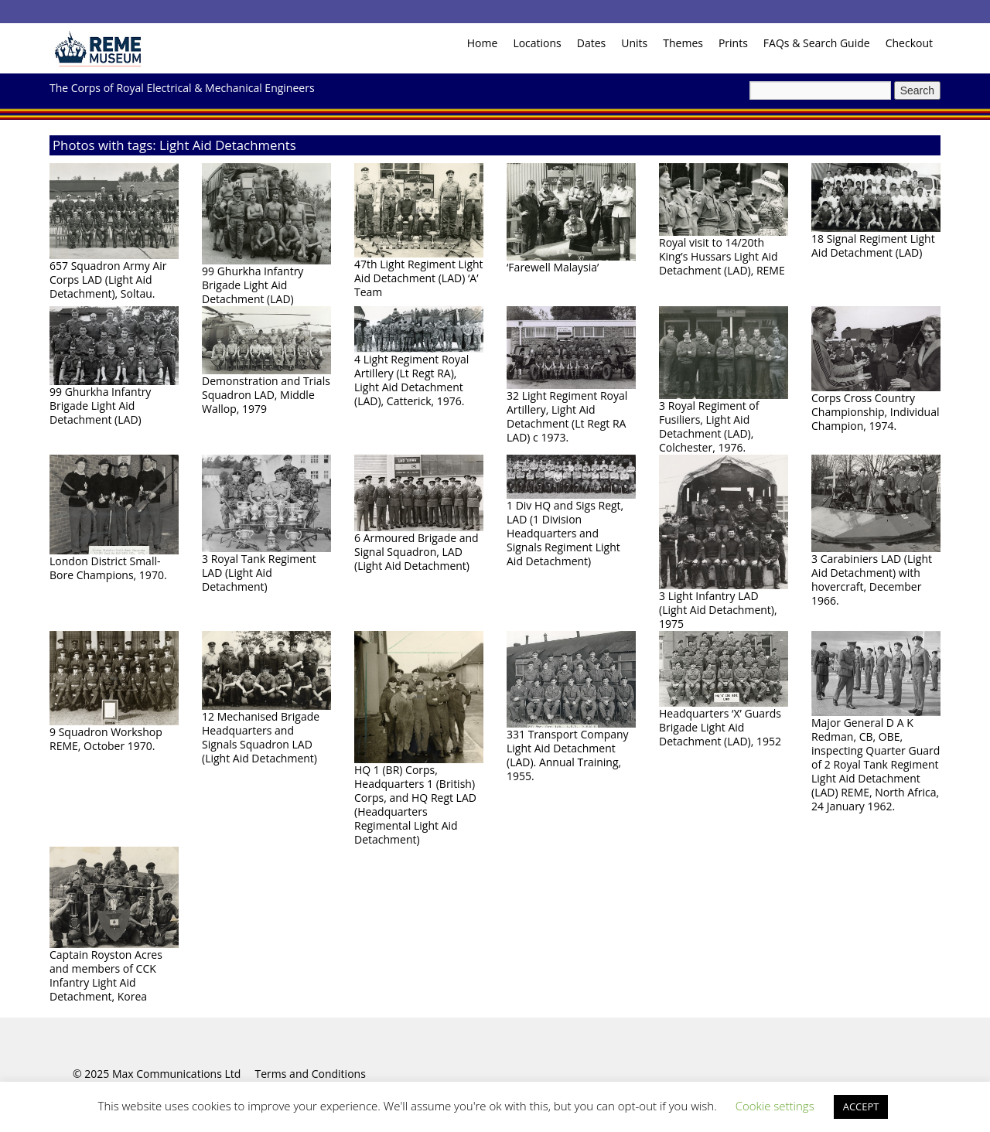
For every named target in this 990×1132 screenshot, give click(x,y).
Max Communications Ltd (176, 1073)
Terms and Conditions (310, 1073)
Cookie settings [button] (775, 1105)
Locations (537, 43)
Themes (683, 43)
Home (482, 43)
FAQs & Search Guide (816, 43)
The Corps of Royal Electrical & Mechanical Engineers (182, 87)
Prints (733, 43)
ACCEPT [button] (861, 1106)
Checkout (909, 43)
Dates (591, 43)
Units (634, 43)
